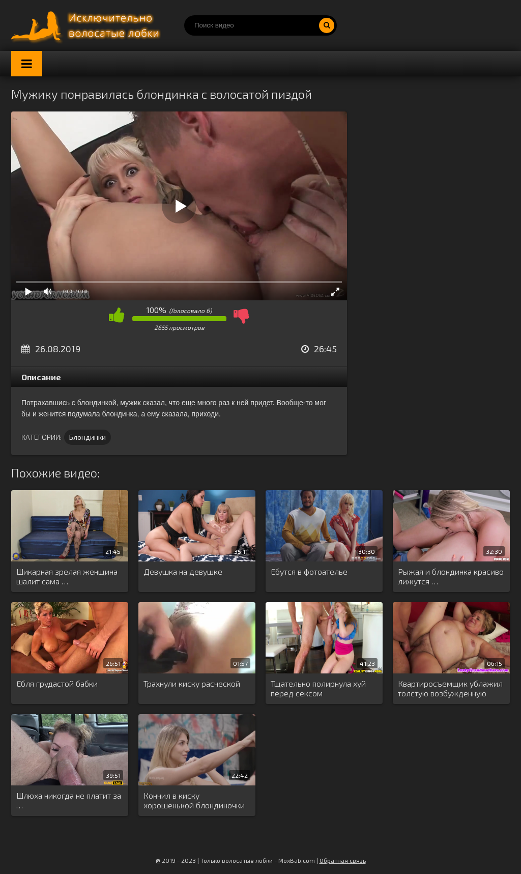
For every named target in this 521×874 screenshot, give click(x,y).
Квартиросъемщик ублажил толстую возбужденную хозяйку (450, 689)
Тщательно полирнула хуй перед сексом (318, 688)
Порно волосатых (87, 25)
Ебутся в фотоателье (309, 571)
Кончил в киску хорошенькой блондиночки (194, 800)
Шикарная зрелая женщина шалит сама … (67, 576)
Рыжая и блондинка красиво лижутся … (451, 576)
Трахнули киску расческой (191, 683)
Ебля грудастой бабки (57, 683)
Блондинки (87, 437)
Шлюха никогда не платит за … (68, 800)
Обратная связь (343, 860)
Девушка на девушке (182, 571)
